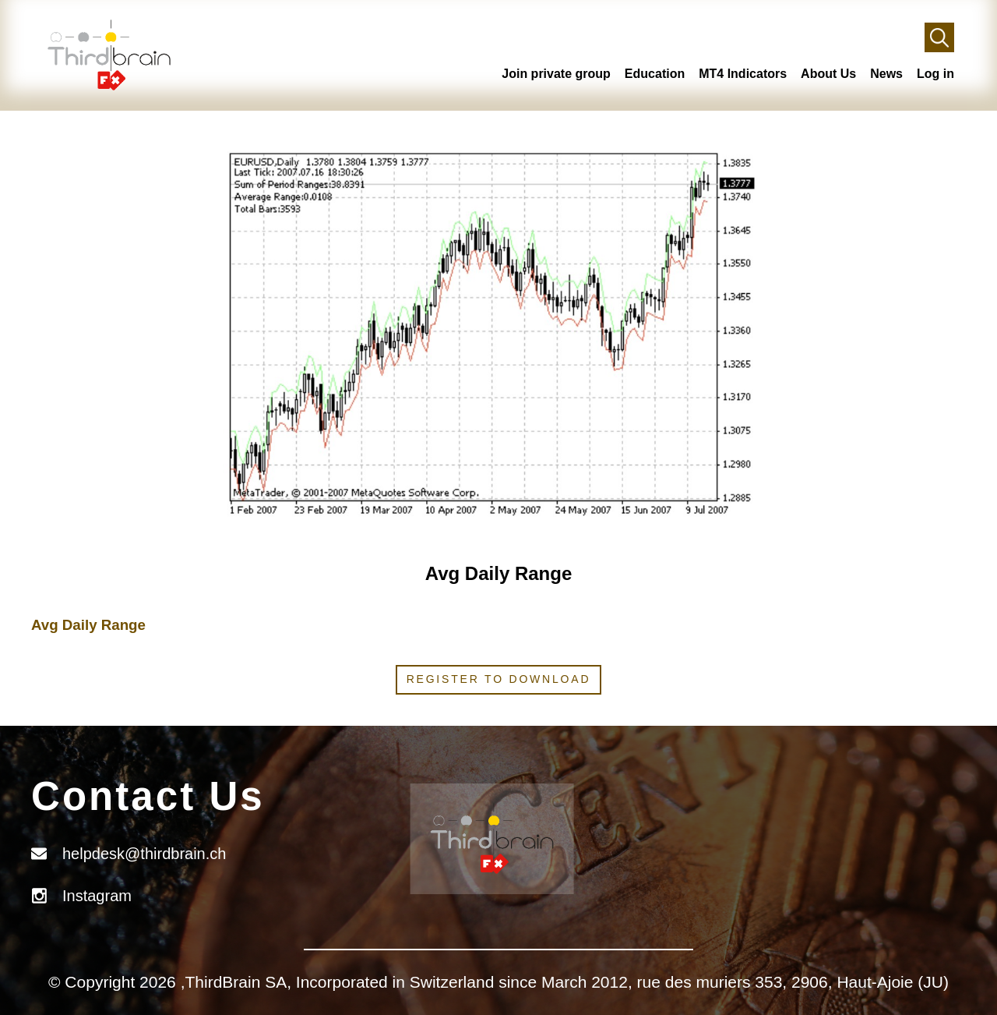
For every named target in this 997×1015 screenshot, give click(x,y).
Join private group (556, 73)
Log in (935, 73)
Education (655, 73)
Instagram (97, 895)
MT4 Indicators (743, 73)
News (886, 73)
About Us (828, 73)
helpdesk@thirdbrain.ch (144, 853)
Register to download (499, 679)
